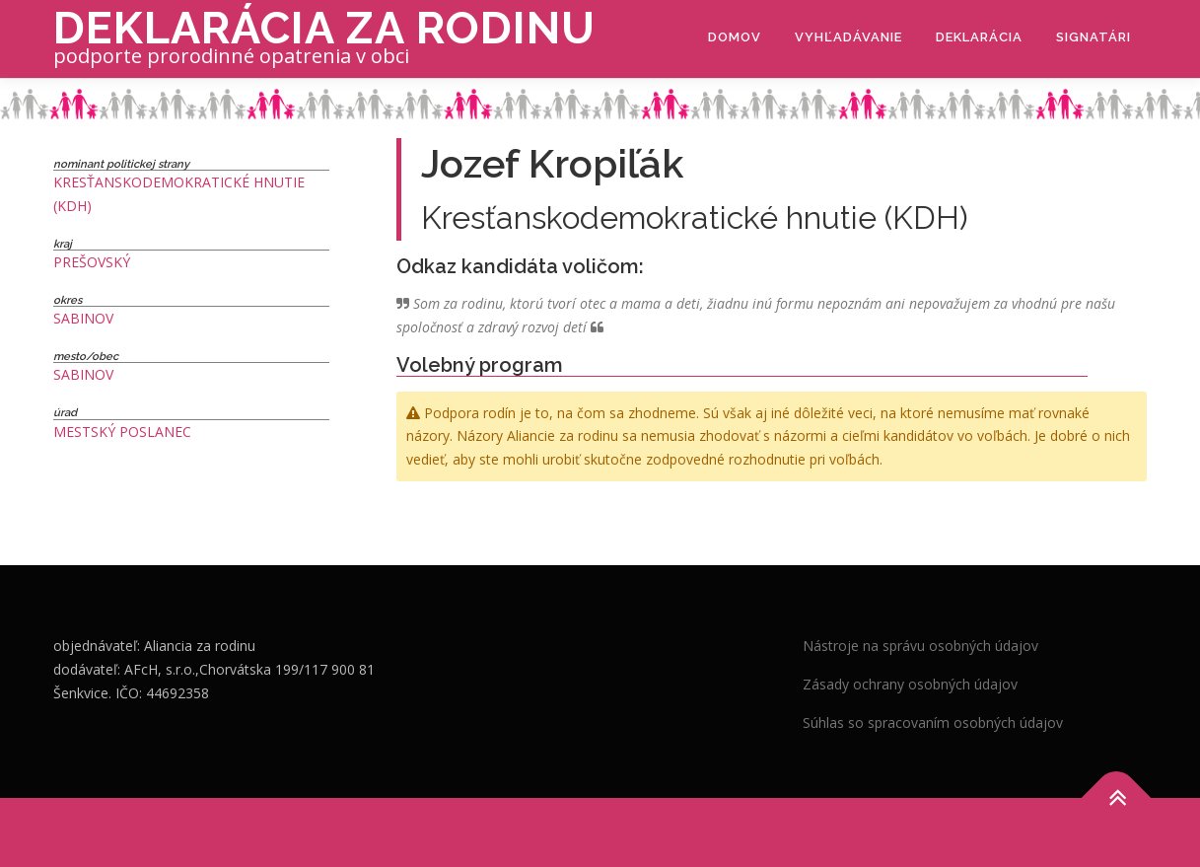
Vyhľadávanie (848, 37)
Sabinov (83, 318)
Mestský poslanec (122, 431)
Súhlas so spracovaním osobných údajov (933, 722)
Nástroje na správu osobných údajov (920, 645)
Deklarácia (979, 37)
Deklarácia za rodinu (324, 28)
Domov (734, 37)
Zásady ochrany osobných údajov (910, 684)
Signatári (1093, 37)
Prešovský (91, 262)
